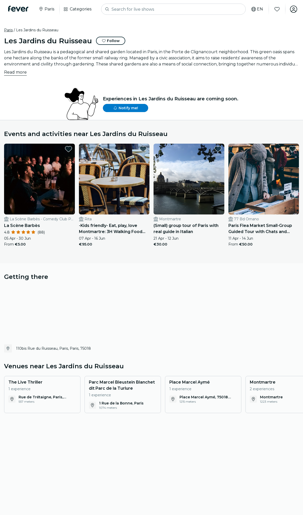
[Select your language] (257, 9)
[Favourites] (276, 9)
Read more (15, 72)
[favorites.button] (68, 149)
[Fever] (18, 8)
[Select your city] (46, 9)
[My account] (293, 9)
